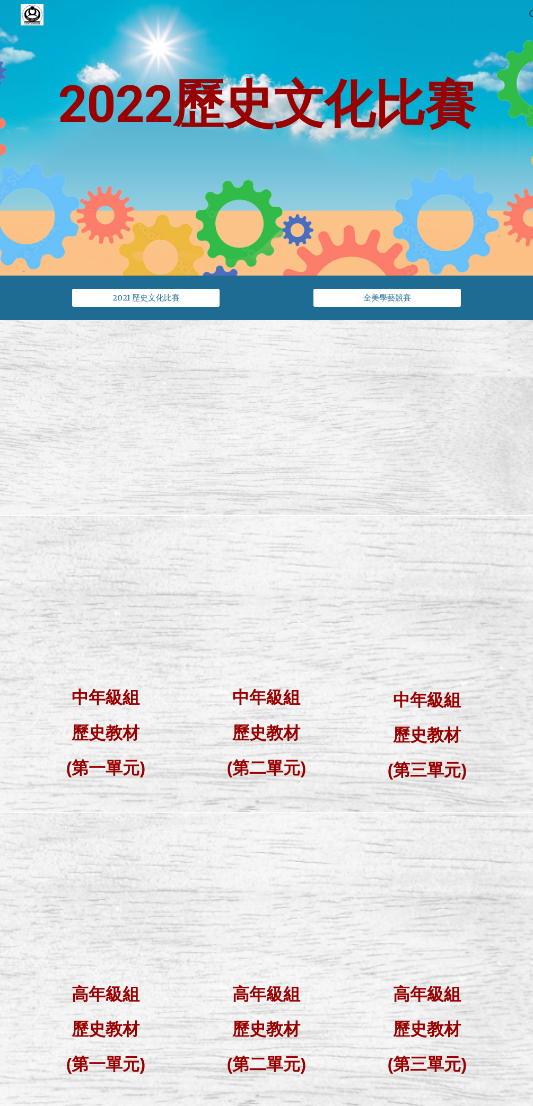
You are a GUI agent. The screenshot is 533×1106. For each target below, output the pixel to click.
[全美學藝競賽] (387, 298)
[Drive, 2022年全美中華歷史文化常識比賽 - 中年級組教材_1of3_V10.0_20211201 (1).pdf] (105, 602)
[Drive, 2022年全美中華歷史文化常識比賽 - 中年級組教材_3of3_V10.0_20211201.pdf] (427, 603)
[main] (266, 138)
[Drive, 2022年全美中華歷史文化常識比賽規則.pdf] (145, 417)
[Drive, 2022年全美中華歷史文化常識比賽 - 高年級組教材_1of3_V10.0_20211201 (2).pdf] (105, 899)
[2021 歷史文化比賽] (146, 298)
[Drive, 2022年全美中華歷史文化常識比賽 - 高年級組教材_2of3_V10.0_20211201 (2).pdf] (266, 899)
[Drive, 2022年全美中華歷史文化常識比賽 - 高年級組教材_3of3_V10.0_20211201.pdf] (427, 899)
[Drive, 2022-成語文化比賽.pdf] (387, 417)
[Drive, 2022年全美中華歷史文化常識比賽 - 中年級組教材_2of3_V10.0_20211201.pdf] (266, 602)
